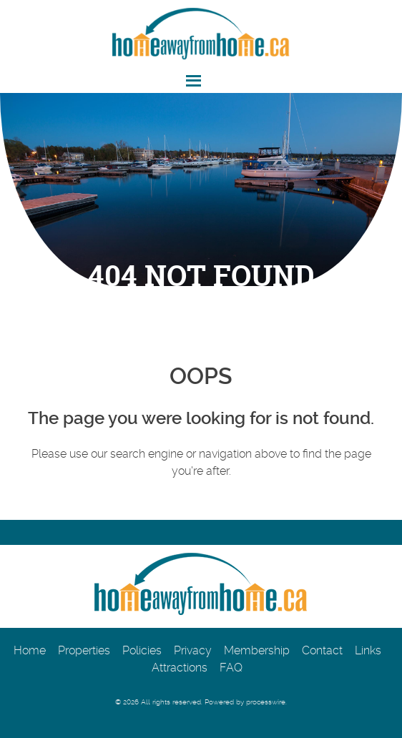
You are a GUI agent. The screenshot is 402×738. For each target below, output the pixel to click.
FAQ (231, 667)
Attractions (179, 667)
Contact (322, 650)
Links (368, 650)
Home (30, 650)
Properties (84, 650)
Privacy (193, 650)
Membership (257, 650)
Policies (142, 650)
